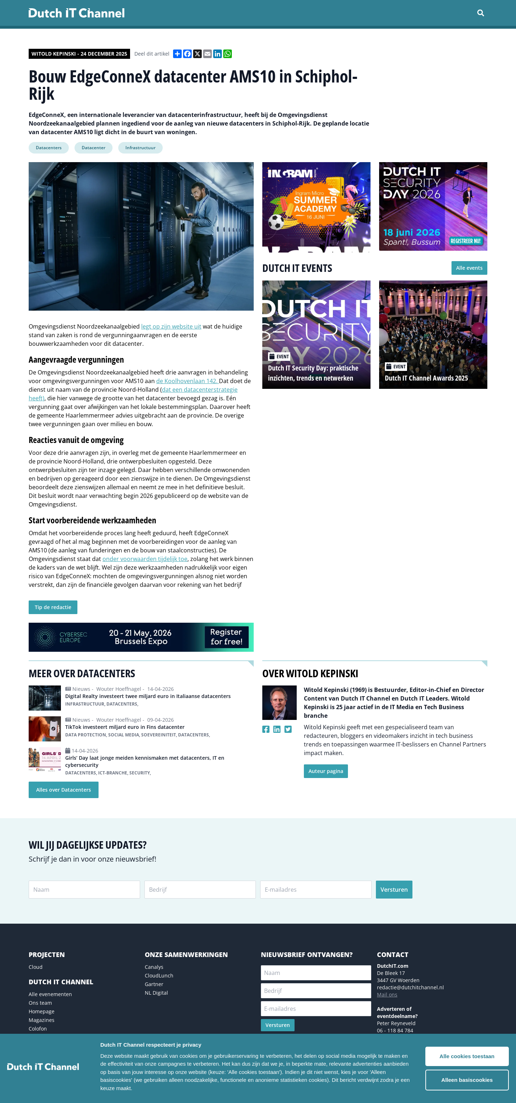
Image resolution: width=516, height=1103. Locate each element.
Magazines (41, 1020)
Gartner (154, 984)
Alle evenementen (50, 994)
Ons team (40, 1002)
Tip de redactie (53, 607)
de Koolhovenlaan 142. (187, 381)
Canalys (154, 966)
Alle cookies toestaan (467, 1056)
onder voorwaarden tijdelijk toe (144, 559)
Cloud (36, 966)
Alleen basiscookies (467, 1080)
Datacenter (93, 148)
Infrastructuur (140, 148)
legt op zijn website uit (171, 326)
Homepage (41, 1011)
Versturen (394, 890)
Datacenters (49, 148)
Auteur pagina (326, 771)
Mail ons (387, 994)
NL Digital (156, 992)
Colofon (38, 1028)
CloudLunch (159, 975)
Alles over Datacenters (63, 789)
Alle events (469, 267)
